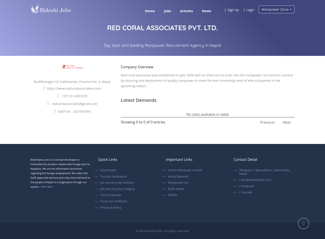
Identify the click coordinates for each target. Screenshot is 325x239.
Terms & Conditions (113, 201)
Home (150, 11)
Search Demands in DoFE (185, 170)
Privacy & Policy (110, 207)
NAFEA (172, 195)
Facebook (246, 186)
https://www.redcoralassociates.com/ (74, 88)
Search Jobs (108, 170)
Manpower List (178, 182)
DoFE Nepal (176, 189)
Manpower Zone (277, 9)
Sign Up (232, 10)
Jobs (167, 11)
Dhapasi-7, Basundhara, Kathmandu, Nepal (264, 171)
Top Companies (110, 195)
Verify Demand (178, 176)
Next (287, 122)
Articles (186, 11)
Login (248, 10)
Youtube (245, 192)
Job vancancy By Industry (117, 182)
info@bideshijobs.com (255, 180)
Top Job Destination (113, 176)
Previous (267, 122)
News (206, 11)
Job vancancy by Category (117, 189)
